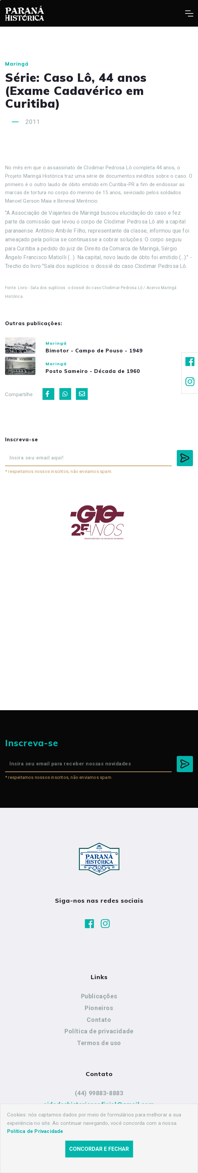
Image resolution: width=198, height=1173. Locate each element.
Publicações (99, 1001)
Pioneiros (99, 1013)
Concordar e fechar (99, 1149)
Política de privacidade (99, 1036)
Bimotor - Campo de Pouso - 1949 (104, 352)
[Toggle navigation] (189, 13)
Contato (99, 1025)
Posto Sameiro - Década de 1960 (103, 375)
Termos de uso (99, 1048)
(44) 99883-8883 (99, 1098)
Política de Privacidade (35, 1131)
